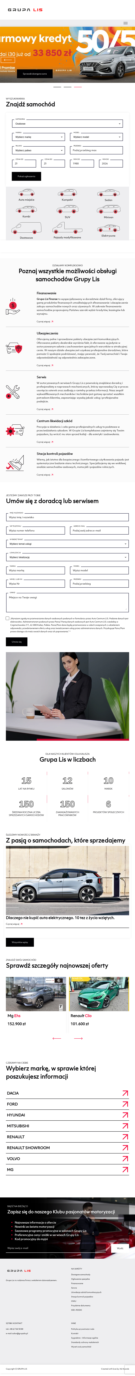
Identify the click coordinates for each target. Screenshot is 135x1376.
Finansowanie (46, 293)
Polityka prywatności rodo (82, 1332)
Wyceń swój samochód (81, 1349)
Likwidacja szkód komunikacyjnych (86, 1295)
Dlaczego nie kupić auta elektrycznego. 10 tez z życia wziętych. (60, 920)
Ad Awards (124, 1372)
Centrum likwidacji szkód (54, 421)
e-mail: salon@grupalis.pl (17, 1336)
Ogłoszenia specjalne (80, 1282)
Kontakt (74, 1336)
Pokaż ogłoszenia (26, 176)
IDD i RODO (76, 1313)
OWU (73, 1304)
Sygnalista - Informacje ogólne (84, 1341)
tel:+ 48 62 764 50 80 (14, 1332)
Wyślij (120, 1251)
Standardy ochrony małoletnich (85, 1345)
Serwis (41, 377)
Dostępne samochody (80, 1277)
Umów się (17, 644)
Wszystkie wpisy (20, 945)
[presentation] (8, 60)
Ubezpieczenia (47, 333)
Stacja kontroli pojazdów (55, 454)
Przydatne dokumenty (80, 1308)
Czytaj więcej (45, 321)
